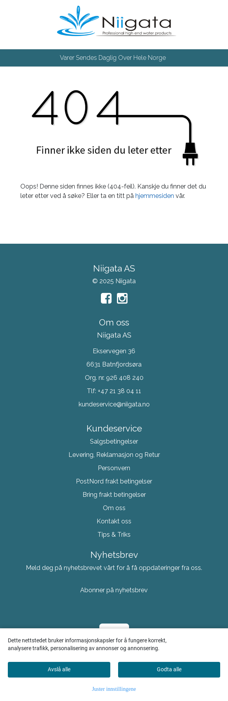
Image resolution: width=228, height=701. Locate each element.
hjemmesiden (154, 196)
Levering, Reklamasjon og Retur (114, 454)
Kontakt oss (114, 521)
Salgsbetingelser (114, 441)
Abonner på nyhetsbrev (114, 590)
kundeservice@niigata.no (114, 404)
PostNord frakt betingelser (114, 481)
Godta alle (169, 669)
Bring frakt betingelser (114, 494)
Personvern (114, 468)
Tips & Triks (114, 534)
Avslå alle (59, 669)
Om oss (114, 508)
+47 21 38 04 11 (119, 391)
